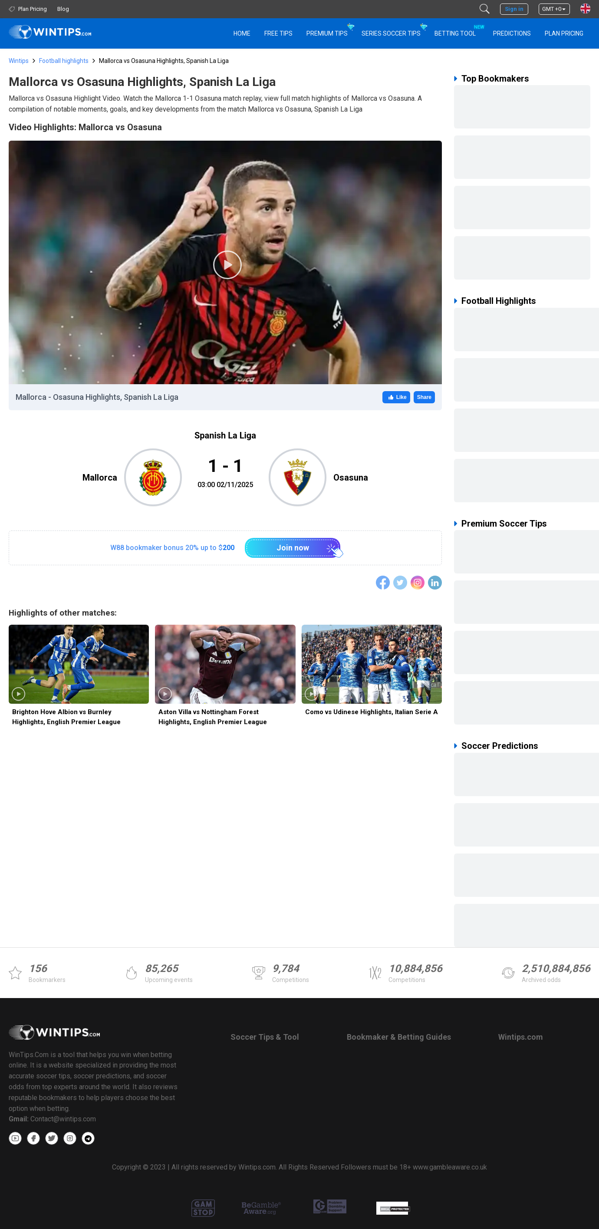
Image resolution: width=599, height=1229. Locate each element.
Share (424, 397)
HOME (242, 33)
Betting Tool (458, 29)
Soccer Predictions (499, 746)
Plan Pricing (564, 33)
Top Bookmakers (495, 78)
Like (396, 397)
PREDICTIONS (512, 33)
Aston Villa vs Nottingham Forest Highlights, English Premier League (212, 717)
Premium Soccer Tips (504, 523)
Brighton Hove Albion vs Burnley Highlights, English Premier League (66, 717)
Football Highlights (498, 301)
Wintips (19, 60)
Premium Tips (327, 33)
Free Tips (278, 33)
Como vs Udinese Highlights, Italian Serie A (371, 712)
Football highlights (64, 60)
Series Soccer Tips (391, 33)
